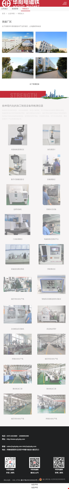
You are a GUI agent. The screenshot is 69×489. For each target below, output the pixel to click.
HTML (18, 480)
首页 (3, 13)
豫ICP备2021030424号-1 (30, 480)
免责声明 (34, 485)
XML (13, 480)
